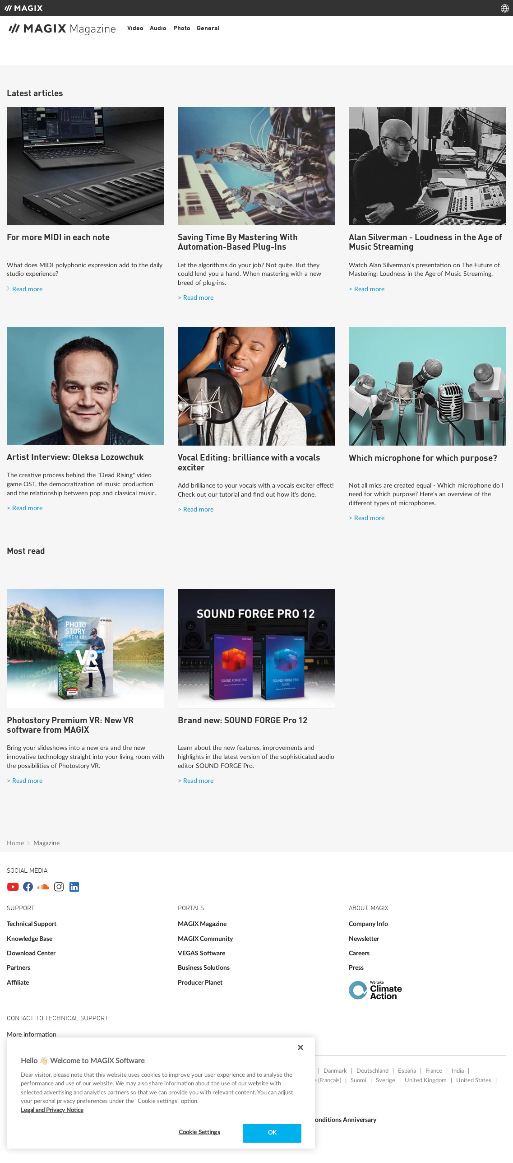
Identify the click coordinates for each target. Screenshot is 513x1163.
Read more (27, 289)
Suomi (358, 1080)
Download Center (31, 953)
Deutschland (372, 1071)
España (407, 1071)
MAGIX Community (205, 938)
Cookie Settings (199, 1132)
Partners (18, 967)
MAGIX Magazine (202, 924)
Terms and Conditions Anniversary (329, 1119)
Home (15, 843)
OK (272, 1133)
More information (31, 1034)
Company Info (368, 924)
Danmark (335, 1071)
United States (473, 1080)
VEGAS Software (201, 953)
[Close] (300, 1047)
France (433, 1071)
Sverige (385, 1080)
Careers (359, 953)
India (458, 1071)
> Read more (195, 297)
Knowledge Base (29, 938)
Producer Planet (200, 982)
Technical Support (31, 924)
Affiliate (18, 982)
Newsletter (364, 938)
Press (356, 967)
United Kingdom (426, 1080)
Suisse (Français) (320, 1080)
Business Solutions (204, 967)
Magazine (46, 843)
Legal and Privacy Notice (52, 1110)
